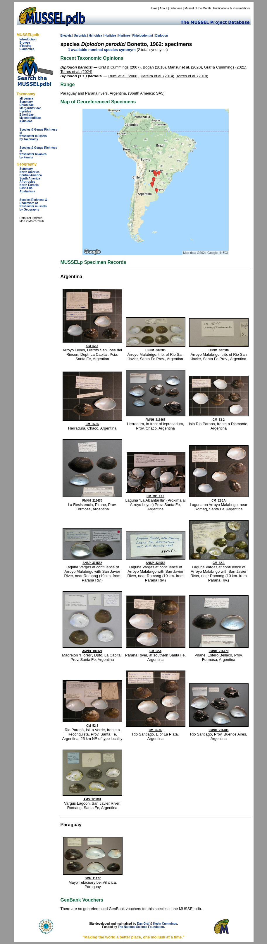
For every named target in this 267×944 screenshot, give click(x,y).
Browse (25, 42)
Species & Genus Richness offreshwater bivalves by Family (38, 152)
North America (30, 172)
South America (30, 178)
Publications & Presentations (231, 8)
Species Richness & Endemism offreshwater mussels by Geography (33, 204)
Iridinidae (26, 121)
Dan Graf (143, 923)
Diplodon (161, 35)
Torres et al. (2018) (192, 76)
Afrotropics (27, 181)
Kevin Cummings (165, 923)
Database (176, 8)
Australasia (27, 191)
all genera (26, 98)
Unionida (80, 35)
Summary (26, 101)
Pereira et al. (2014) (157, 76)
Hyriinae (124, 35)
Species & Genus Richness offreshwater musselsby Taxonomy (38, 134)
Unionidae (27, 105)
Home (153, 8)
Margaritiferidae (31, 108)
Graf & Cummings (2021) (225, 67)
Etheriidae (27, 114)
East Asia (26, 188)
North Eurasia (29, 185)
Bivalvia (66, 35)
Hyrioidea (95, 35)
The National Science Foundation (141, 926)
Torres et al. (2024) (76, 71)
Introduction (28, 39)
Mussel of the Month (198, 8)
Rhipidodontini (142, 35)
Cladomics (27, 49)
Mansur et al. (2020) (185, 67)
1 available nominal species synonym (102, 49)
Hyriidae (25, 111)
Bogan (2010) (154, 67)
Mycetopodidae (30, 117)
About (163, 8)
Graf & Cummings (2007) (120, 67)
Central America (31, 175)
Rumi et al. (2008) (123, 76)
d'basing (26, 45)
